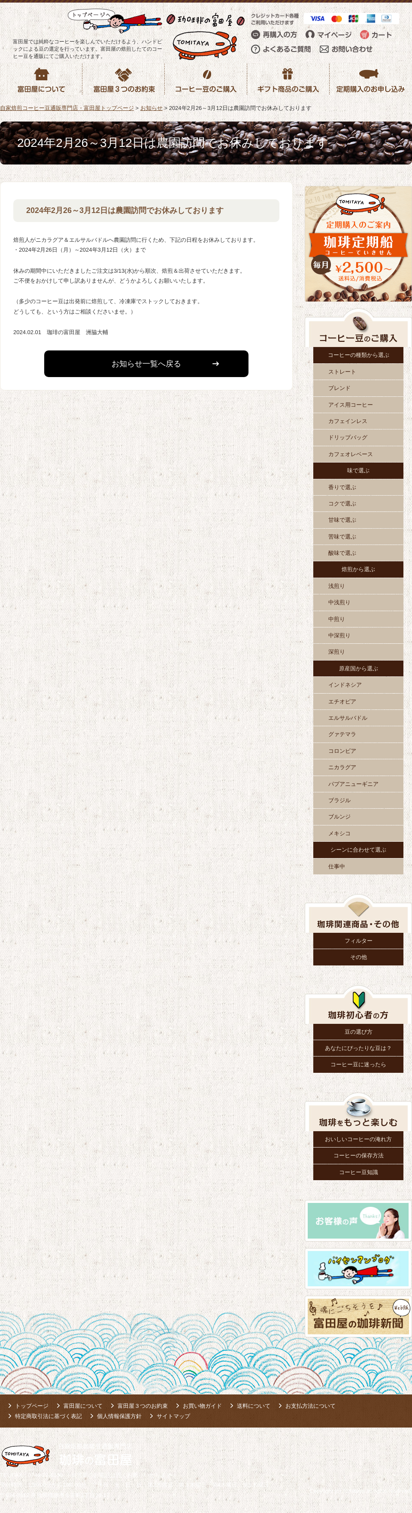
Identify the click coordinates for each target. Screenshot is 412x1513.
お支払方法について (310, 1406)
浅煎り (336, 586)
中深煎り (339, 635)
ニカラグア (342, 767)
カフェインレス (347, 421)
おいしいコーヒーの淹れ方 (358, 1139)
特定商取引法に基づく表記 (48, 1416)
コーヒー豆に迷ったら (358, 1064)
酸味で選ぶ (342, 553)
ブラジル (339, 800)
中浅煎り (339, 602)
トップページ (31, 1406)
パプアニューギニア (353, 784)
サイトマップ (173, 1416)
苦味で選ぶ (342, 536)
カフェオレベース (350, 454)
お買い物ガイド (202, 1406)
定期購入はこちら (219, 439)
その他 (358, 957)
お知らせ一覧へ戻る (146, 363)
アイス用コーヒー (350, 405)
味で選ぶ (358, 470)
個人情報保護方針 (119, 1416)
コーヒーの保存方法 (358, 1155)
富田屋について (83, 1406)
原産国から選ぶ (358, 668)
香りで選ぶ (342, 487)
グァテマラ (342, 734)
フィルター (359, 941)
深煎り (336, 651)
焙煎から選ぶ (358, 569)
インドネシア (345, 685)
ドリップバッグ (347, 437)
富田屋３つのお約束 (143, 1406)
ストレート (342, 371)
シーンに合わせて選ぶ (358, 849)
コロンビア (342, 751)
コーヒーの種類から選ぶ (358, 355)
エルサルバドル (347, 718)
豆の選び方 (359, 1032)
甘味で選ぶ (342, 520)
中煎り (336, 619)
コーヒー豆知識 (358, 1172)
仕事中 (336, 866)
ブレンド (339, 388)
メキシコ (339, 833)
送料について (253, 1406)
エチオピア (342, 701)
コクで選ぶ (342, 503)
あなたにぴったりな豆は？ (358, 1048)
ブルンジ (339, 816)
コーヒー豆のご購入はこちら (73, 439)
